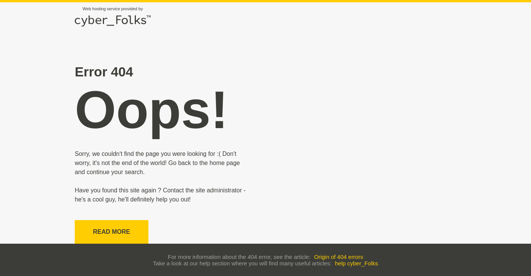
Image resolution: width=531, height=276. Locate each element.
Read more (111, 231)
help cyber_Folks (356, 263)
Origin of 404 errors (338, 257)
